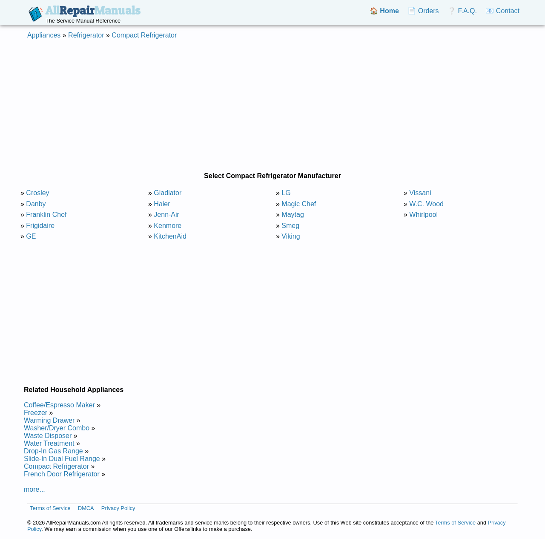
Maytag (292, 214)
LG (285, 192)
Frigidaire (40, 225)
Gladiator (167, 192)
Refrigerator (86, 35)
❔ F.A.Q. (462, 10)
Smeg (290, 225)
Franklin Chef (46, 214)
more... (34, 489)
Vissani (420, 192)
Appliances (43, 35)
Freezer (35, 412)
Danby (36, 204)
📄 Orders (423, 10)
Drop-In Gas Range (53, 451)
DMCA (86, 508)
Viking (290, 236)
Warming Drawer (49, 420)
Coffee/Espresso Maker (59, 405)
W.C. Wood (426, 204)
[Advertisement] (272, 105)
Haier (162, 204)
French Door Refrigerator (62, 474)
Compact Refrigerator (144, 35)
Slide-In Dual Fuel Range (62, 458)
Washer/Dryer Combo (56, 428)
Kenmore (167, 225)
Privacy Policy (118, 508)
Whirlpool (423, 214)
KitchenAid (170, 236)
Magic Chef (298, 204)
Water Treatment (49, 443)
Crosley (37, 192)
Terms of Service (50, 508)
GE (31, 236)
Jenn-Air (166, 214)
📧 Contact (502, 10)
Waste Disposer (48, 435)
